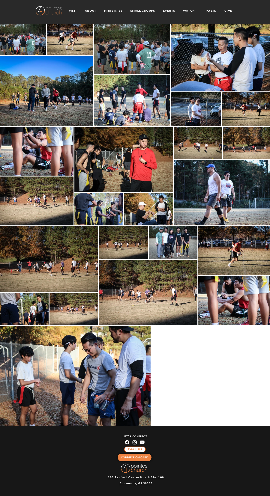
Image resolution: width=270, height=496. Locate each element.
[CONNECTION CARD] (135, 457)
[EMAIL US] (135, 449)
